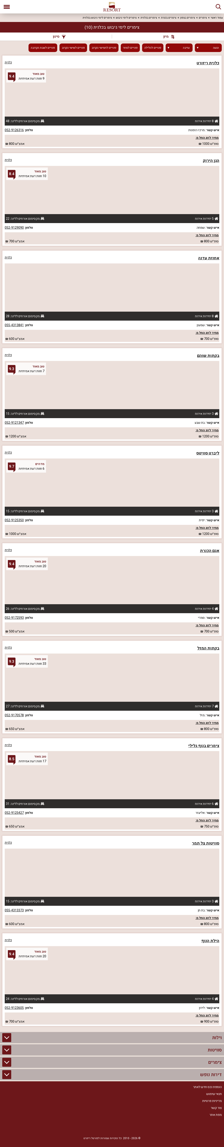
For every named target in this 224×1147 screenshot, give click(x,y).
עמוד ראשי (217, 18)
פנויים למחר (130, 48)
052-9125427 (14, 812)
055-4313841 (14, 325)
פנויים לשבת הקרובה (43, 48)
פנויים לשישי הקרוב (73, 48)
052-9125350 (14, 520)
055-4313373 (14, 910)
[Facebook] (125, 1127)
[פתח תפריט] (6, 6)
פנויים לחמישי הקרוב (104, 48)
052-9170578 (14, 715)
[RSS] (112, 1127)
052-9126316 (14, 130)
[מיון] (167, 36)
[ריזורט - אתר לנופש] (112, 6)
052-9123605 (14, 1008)
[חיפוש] (218, 6)
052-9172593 (14, 617)
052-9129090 (14, 227)
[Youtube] (98, 1127)
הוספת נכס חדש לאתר (207, 1087)
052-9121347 (14, 422)
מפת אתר (215, 1114)
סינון (59, 36)
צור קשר (216, 1108)
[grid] (112, 540)
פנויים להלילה (152, 48)
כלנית (8, 62)
